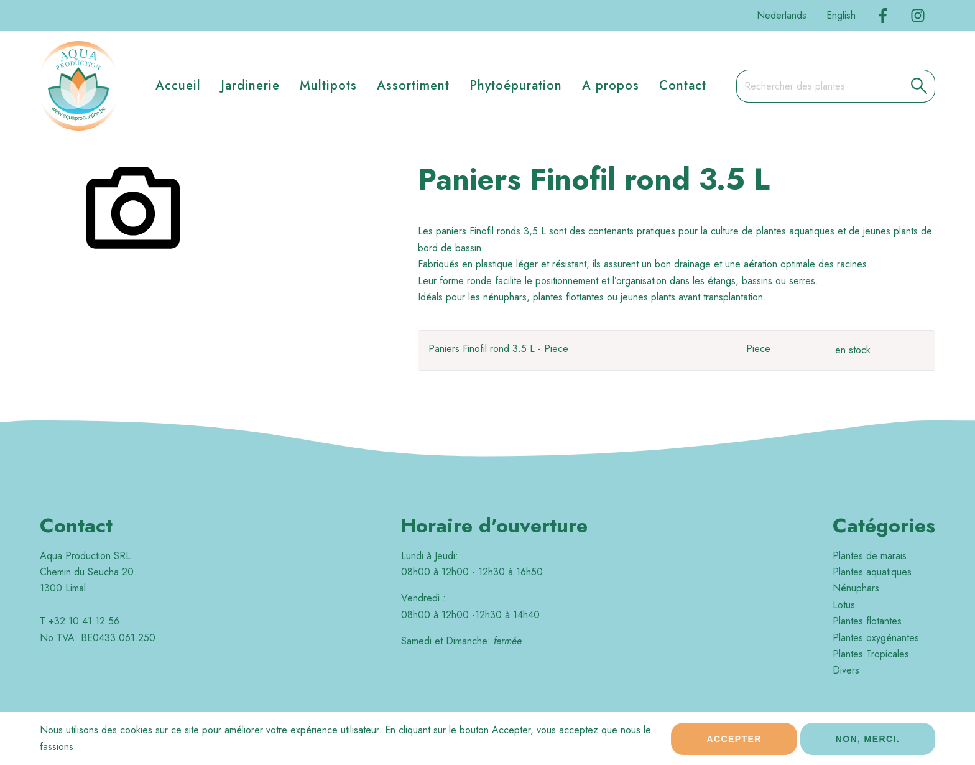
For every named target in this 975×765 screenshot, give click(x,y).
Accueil (178, 85)
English (841, 15)
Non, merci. (868, 741)
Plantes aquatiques (872, 572)
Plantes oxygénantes (876, 638)
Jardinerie (250, 85)
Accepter (733, 741)
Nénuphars (856, 588)
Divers (846, 670)
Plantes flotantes (867, 621)
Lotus (844, 605)
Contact (682, 85)
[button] (919, 86)
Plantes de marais (870, 556)
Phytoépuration (515, 85)
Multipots (328, 85)
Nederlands (781, 15)
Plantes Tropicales (871, 654)
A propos (610, 85)
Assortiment (413, 85)
